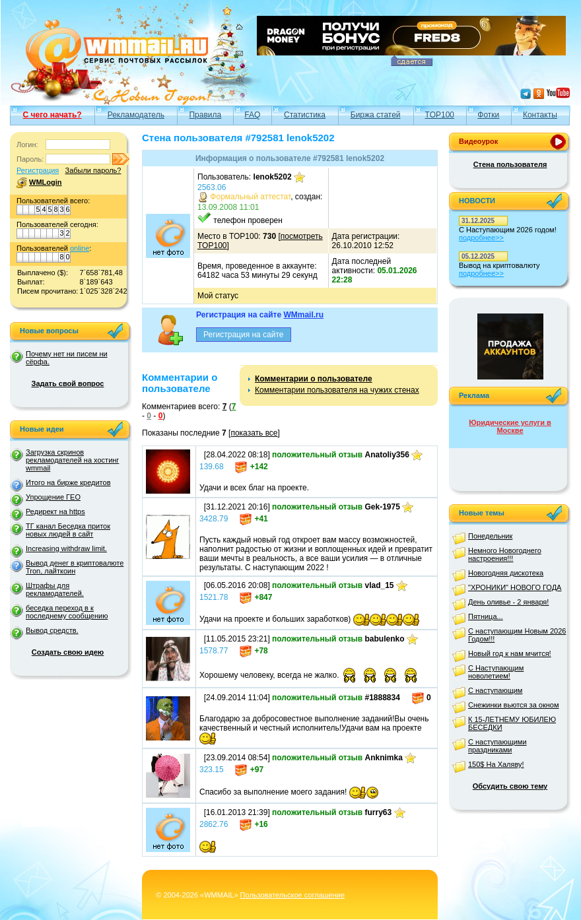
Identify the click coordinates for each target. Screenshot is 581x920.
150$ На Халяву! (496, 764)
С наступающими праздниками (497, 746)
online (79, 248)
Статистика (304, 114)
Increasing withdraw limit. (66, 548)
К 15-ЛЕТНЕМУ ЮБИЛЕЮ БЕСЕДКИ (512, 723)
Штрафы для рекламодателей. (55, 589)
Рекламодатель (136, 114)
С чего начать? (52, 114)
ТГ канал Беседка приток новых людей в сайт (68, 530)
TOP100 (439, 114)
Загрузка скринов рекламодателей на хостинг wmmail (72, 460)
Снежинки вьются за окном (513, 705)
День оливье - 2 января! (508, 602)
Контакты (540, 114)
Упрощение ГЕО (53, 497)
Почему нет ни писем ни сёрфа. (67, 358)
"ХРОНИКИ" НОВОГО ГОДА (514, 587)
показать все (253, 433)
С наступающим (495, 690)
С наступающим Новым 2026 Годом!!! (517, 635)
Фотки (488, 114)
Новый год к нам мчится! (509, 653)
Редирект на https (55, 511)
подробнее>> (481, 238)
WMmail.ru (303, 314)
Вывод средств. (52, 630)
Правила (205, 114)
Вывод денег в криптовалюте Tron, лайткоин (74, 567)
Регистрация (38, 170)
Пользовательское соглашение (292, 895)
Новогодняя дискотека (505, 573)
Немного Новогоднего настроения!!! (504, 554)
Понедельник (490, 536)
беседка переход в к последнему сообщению (67, 612)
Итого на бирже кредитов (68, 482)
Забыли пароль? (93, 170)
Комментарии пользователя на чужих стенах (337, 390)
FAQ (252, 114)
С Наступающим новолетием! (496, 672)
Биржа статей (376, 114)
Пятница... (485, 616)
